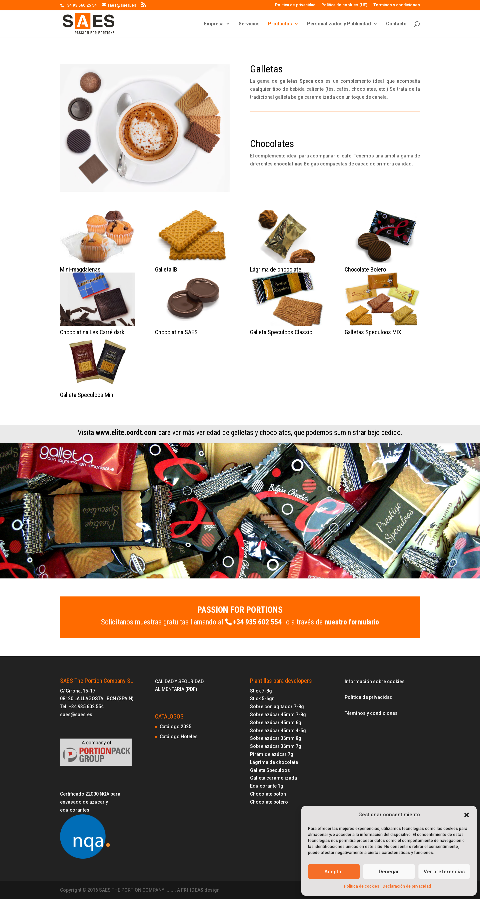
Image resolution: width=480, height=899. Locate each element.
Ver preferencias (444, 872)
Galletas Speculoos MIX (373, 332)
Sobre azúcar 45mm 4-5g (278, 730)
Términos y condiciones (396, 5)
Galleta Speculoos (270, 770)
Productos (280, 23)
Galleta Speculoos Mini (87, 394)
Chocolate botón (268, 794)
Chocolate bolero (269, 802)
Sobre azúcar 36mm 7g (275, 746)
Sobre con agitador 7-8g (277, 706)
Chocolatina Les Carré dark (92, 332)
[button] (466, 815)
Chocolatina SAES (176, 332)
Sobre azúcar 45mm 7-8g (278, 714)
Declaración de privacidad (407, 886)
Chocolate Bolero (365, 269)
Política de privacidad (295, 5)
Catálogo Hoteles (179, 736)
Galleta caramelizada (273, 778)
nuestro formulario (351, 622)
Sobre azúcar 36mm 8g (275, 738)
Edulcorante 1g (266, 786)
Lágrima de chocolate (275, 269)
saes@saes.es (76, 714)
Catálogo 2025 (175, 726)
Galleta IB (166, 269)
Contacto (396, 23)
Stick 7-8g (261, 691)
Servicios (249, 23)
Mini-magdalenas (80, 269)
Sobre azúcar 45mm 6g (275, 722)
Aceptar (333, 872)
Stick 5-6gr (262, 698)
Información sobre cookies (375, 681)
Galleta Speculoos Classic (281, 332)
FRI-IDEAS (192, 890)
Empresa (214, 23)
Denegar (389, 872)
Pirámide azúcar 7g (271, 754)
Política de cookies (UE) (344, 5)
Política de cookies (361, 886)
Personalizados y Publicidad (339, 23)
